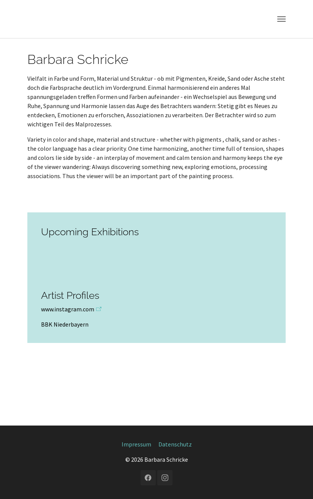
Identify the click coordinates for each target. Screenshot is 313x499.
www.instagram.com (67, 309)
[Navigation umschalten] (281, 19)
